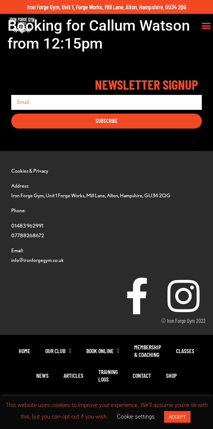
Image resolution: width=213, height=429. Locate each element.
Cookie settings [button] (136, 416)
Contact (142, 375)
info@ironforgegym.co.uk (37, 260)
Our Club (58, 351)
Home (24, 350)
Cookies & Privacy (29, 170)
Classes (185, 350)
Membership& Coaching (147, 350)
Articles (73, 375)
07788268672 (27, 235)
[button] (206, 26)
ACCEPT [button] (177, 417)
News (42, 375)
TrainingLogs (108, 375)
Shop (171, 375)
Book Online (103, 351)
